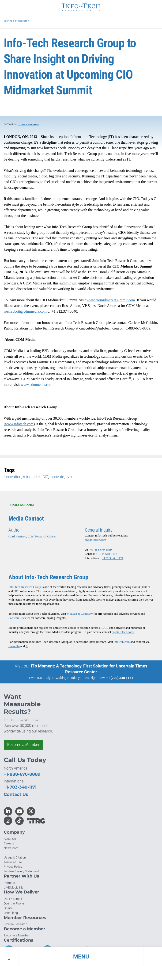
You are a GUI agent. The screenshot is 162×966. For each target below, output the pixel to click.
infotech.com (122, 642)
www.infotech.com (19, 424)
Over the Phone (14, 903)
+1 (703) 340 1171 (119, 678)
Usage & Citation (15, 857)
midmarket (32, 477)
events (71, 477)
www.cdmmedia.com (37, 385)
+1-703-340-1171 (112, 558)
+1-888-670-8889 (101, 549)
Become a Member (23, 744)
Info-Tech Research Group (24, 587)
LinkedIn (14, 646)
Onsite (8, 908)
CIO (45, 477)
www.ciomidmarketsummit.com (111, 300)
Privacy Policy (13, 866)
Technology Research (16, 20)
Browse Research (15, 924)
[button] (81, 956)
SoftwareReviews (19, 618)
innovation (12, 477)
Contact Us (16, 794)
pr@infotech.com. (123, 632)
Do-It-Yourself (13, 899)
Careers (9, 843)
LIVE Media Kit (13, 887)
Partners (9, 883)
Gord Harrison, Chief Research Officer (32, 536)
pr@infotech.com (95, 539)
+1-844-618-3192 (106, 554)
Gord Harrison (28, 124)
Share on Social (81, 505)
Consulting (11, 913)
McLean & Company (80, 613)
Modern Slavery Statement (21, 871)
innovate (57, 477)
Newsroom (11, 848)
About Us (10, 838)
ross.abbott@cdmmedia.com (25, 311)
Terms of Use (13, 862)
